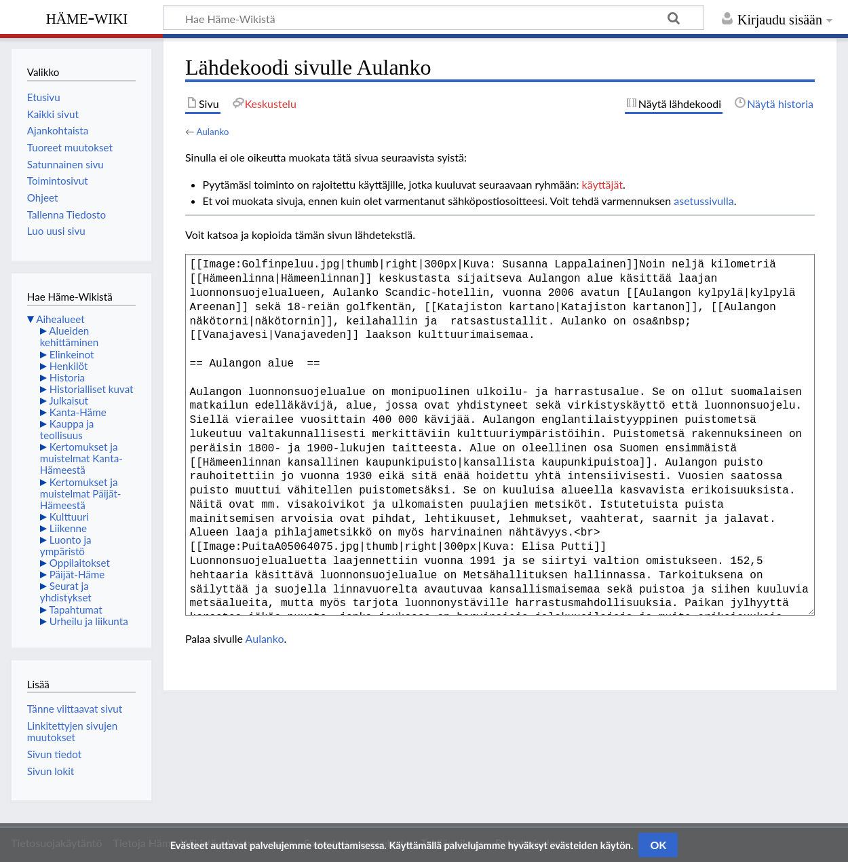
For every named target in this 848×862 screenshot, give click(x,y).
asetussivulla (703, 200)
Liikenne (68, 528)
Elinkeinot (72, 354)
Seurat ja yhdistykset (66, 591)
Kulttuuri (69, 516)
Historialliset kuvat (92, 389)
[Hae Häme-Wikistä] (433, 17)
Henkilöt (69, 366)
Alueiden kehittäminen (69, 336)
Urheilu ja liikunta (89, 621)
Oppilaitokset (80, 563)
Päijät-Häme (77, 574)
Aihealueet (60, 319)
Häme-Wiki (87, 17)
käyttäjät (602, 184)
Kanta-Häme (78, 412)
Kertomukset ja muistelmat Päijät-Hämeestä (80, 493)
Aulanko (212, 131)
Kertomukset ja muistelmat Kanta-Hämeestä (81, 458)
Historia (67, 377)
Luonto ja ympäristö (66, 545)
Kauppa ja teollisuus (67, 429)
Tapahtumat (75, 609)
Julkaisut (68, 400)
